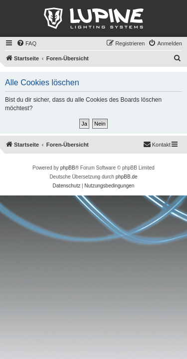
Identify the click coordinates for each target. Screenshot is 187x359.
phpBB (67, 168)
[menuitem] (26, 43)
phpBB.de (127, 177)
